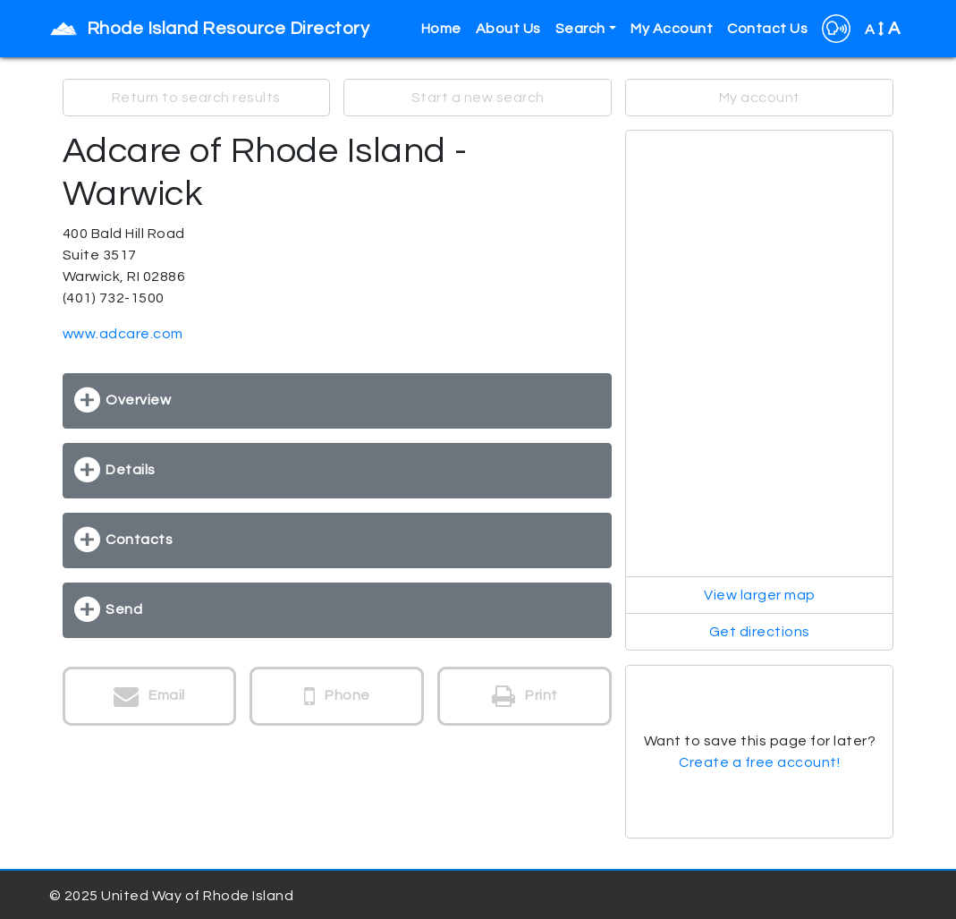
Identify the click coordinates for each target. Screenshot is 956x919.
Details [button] (131, 470)
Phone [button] (337, 696)
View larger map (760, 595)
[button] (836, 28)
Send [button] (124, 609)
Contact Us (767, 28)
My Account (671, 28)
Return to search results (196, 97)
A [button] (883, 29)
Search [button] (580, 28)
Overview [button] (138, 400)
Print (525, 696)
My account (759, 97)
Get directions (759, 632)
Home (441, 28)
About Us (508, 28)
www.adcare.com (123, 334)
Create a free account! (759, 762)
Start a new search (478, 97)
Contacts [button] (139, 539)
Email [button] (149, 696)
